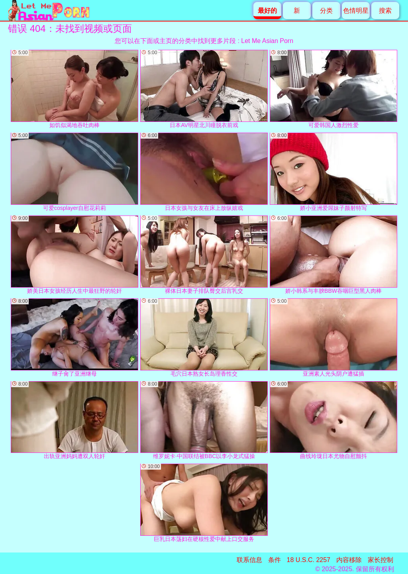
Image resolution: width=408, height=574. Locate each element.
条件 (274, 559)
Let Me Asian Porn (267, 40)
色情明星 (356, 10)
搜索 (385, 10)
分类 (326, 10)
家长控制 (380, 559)
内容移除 (349, 559)
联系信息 (249, 559)
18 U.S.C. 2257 (308, 559)
